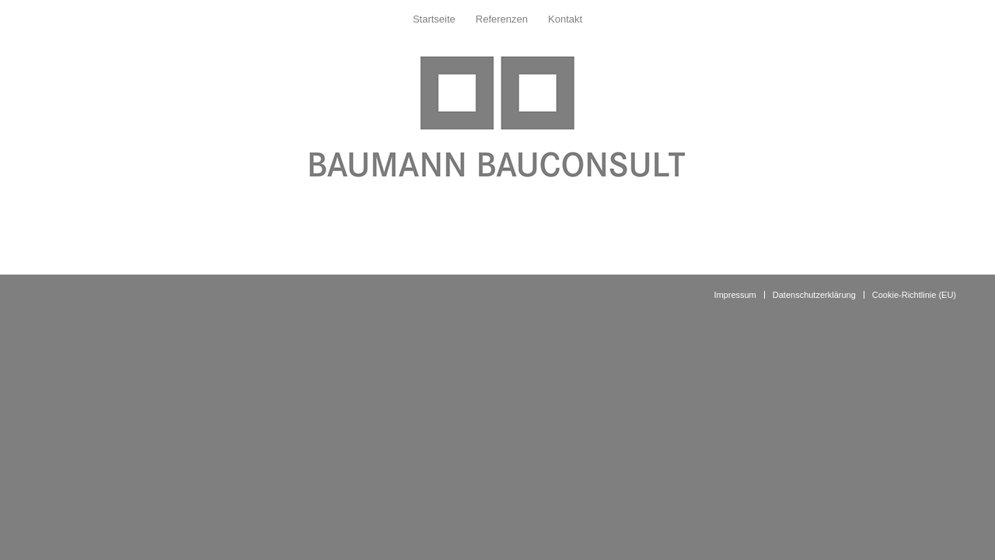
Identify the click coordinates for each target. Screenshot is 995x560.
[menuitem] (434, 19)
